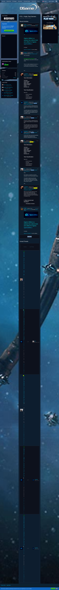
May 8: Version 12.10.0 (7, 84)
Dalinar (25, 24)
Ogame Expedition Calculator (8, 95)
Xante (5, 63)
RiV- (4, 88)
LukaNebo (26, 73)
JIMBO (25, 208)
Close (57, 588)
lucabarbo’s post (28, 25)
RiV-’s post (27, 103)
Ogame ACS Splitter (27, 49)
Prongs (25, 52)
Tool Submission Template (8, 90)
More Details (53, 588)
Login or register (51, 1)
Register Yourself (9, 30)
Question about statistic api (8, 87)
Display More (29, 236)
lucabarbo (5, 96)
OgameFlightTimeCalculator (8, 92)
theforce (14, 77)
